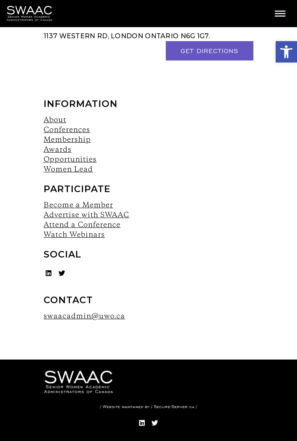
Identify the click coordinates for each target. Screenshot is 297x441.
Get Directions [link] (210, 51)
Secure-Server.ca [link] (174, 406)
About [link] (55, 119)
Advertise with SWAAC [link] (86, 214)
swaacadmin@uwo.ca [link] (84, 315)
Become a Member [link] (78, 204)
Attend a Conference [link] (82, 224)
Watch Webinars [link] (74, 234)
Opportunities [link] (70, 159)
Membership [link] (67, 139)
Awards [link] (58, 149)
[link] (286, 52)
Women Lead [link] (68, 169)
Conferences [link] (67, 129)
